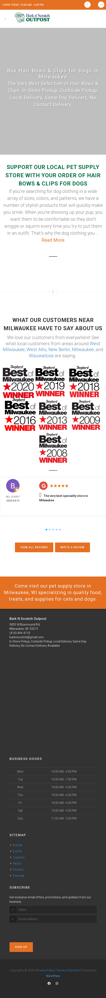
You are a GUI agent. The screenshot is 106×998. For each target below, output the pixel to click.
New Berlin (59, 349)
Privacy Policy (45, 970)
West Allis (37, 349)
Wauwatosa (41, 355)
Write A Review (72, 547)
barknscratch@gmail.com (26, 637)
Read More (53, 240)
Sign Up (21, 947)
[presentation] (31, 930)
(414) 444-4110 (19, 633)
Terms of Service (67, 970)
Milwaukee (83, 349)
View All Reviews (34, 547)
